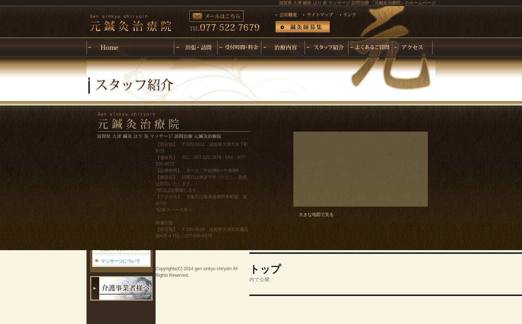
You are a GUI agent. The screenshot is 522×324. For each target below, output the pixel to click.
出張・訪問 (195, 47)
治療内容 (283, 47)
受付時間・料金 (239, 47)
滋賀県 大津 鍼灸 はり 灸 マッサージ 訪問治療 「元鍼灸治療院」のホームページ (357, 2)
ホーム (108, 47)
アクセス (413, 47)
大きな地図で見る (316, 214)
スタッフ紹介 (326, 47)
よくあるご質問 (370, 47)
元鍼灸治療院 (152, 42)
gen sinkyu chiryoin (213, 268)
